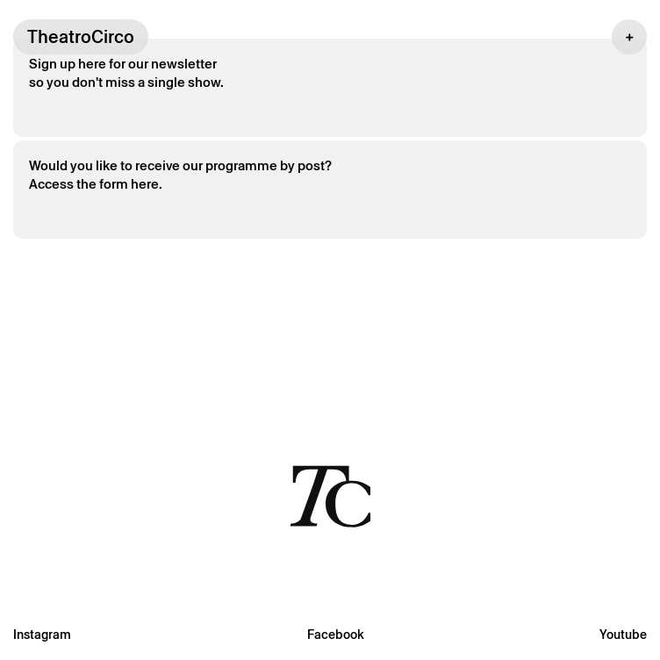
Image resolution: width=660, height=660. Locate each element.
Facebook (335, 634)
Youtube (623, 634)
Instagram (42, 634)
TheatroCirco (80, 37)
